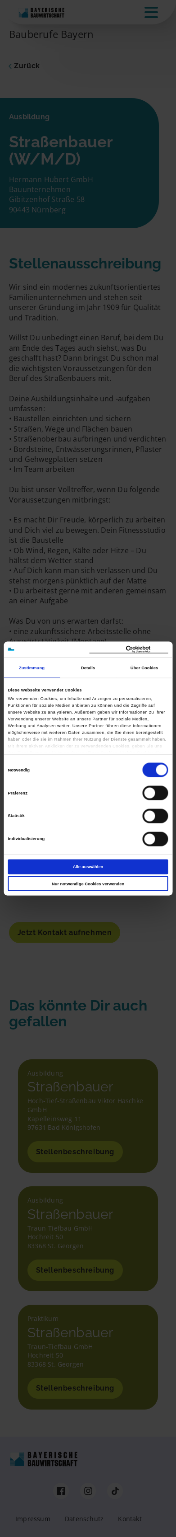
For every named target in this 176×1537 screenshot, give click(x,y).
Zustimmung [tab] (32, 667)
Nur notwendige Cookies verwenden (88, 883)
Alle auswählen (88, 867)
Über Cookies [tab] (144, 667)
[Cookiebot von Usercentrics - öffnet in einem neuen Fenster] (129, 649)
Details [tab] (88, 667)
